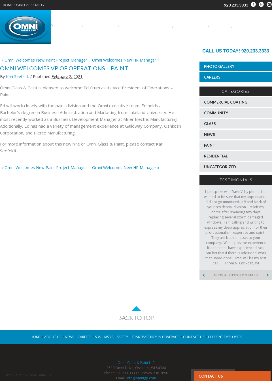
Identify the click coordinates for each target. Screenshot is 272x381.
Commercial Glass (100, 26)
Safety (38, 5)
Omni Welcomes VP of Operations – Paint (64, 68)
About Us (71, 26)
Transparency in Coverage (155, 336)
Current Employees (225, 336)
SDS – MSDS (104, 336)
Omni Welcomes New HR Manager (125, 60)
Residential (220, 26)
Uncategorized (220, 167)
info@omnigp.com (141, 378)
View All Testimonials (236, 275)
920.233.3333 (236, 5)
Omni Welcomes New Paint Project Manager (44, 60)
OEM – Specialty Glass (252, 26)
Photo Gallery (219, 66)
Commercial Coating (225, 102)
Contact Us (211, 376)
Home (7, 5)
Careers (22, 5)
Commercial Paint (190, 26)
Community (216, 113)
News (209, 134)
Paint (209, 145)
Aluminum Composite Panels (145, 26)
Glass (210, 123)
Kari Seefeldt (17, 76)
